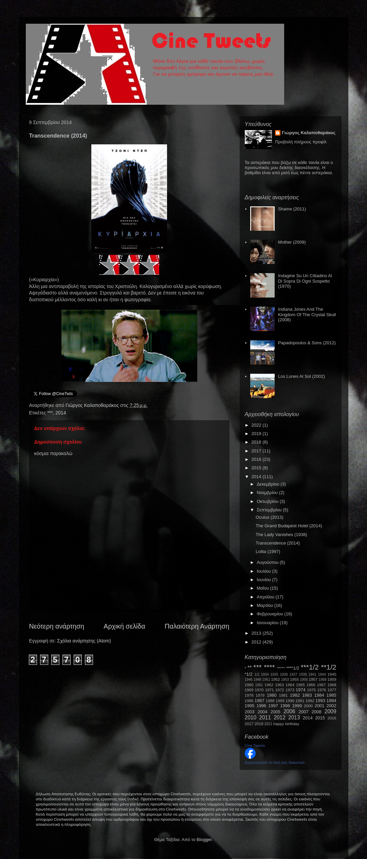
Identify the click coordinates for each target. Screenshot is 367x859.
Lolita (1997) (268, 551)
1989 (280, 700)
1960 (249, 684)
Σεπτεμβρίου (270, 509)
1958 (323, 679)
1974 (301, 689)
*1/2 (249, 674)
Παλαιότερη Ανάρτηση (197, 626)
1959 (332, 679)
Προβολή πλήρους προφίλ (301, 141)
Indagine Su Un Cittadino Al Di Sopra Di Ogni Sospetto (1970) (305, 281)
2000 (308, 705)
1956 (304, 679)
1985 (331, 695)
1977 (332, 690)
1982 (295, 695)
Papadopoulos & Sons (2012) (307, 342)
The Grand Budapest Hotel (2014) (289, 525)
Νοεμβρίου (268, 492)
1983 (307, 695)
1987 (259, 700)
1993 (320, 700)
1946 (249, 679)
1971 (269, 690)
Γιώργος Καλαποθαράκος (93, 405)
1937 (293, 674)
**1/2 (328, 667)
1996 (261, 705)
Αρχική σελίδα (124, 626)
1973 (290, 690)
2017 (257, 450)
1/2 (256, 674)
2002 (331, 705)
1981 (283, 695)
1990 (290, 700)
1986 (249, 700)
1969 (249, 690)
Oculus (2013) (269, 517)
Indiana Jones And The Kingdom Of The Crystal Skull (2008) (307, 314)
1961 (259, 685)
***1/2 (310, 667)
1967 (321, 684)
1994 (331, 700)
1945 (332, 674)
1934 (265, 674)
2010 (251, 717)
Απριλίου (266, 596)
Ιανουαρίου (268, 622)
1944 (322, 674)
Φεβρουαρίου (270, 613)
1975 (311, 690)
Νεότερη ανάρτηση (56, 626)
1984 (319, 695)
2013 (257, 633)
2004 (263, 711)
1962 (268, 684)
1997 (273, 705)
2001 (320, 705)
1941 (312, 674)
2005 (275, 711)
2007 (304, 711)
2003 (250, 711)
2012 (257, 642)
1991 (299, 700)
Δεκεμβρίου (268, 484)
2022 (257, 425)
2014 (60, 412)
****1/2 (292, 668)
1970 (259, 690)
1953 (285, 679)
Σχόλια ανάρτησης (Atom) (84, 640)
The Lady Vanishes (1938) (281, 534)
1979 (260, 695)
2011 (265, 717)
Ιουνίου (264, 579)
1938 (303, 674)
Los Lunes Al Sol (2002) (301, 376)
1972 (279, 690)
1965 (300, 684)
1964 (290, 684)
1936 (284, 674)
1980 (272, 695)
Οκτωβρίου (268, 501)
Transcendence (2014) (278, 543)
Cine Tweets (255, 745)
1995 (250, 705)
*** (50, 412)
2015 (257, 467)
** (249, 668)
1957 (313, 679)
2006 (289, 711)
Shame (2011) (292, 208)
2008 (317, 711)
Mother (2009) (292, 242)
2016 (257, 459)
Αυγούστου (268, 562)
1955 (294, 679)
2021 (268, 724)
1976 (321, 690)
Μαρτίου (265, 605)
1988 (269, 700)
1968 (332, 684)
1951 (266, 679)
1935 (274, 674)
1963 (279, 684)
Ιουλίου (264, 571)
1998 (285, 705)
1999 (297, 705)
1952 (275, 679)
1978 (249, 695)
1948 (257, 679)
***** (281, 668)
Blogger (204, 839)
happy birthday (286, 723)
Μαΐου (263, 588)
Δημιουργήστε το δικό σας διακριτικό (275, 762)
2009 (330, 711)
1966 (311, 684)
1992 (310, 700)
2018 (257, 442)
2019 (257, 433)
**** (269, 667)
